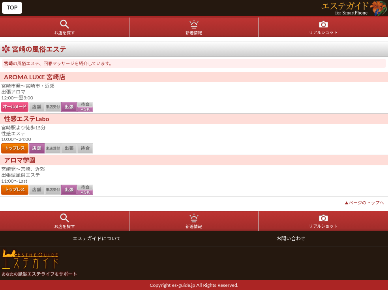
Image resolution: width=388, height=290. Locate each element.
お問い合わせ (291, 238)
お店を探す (64, 32)
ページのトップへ (364, 202)
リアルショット (323, 32)
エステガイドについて (97, 238)
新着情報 (194, 32)
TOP (12, 7)
